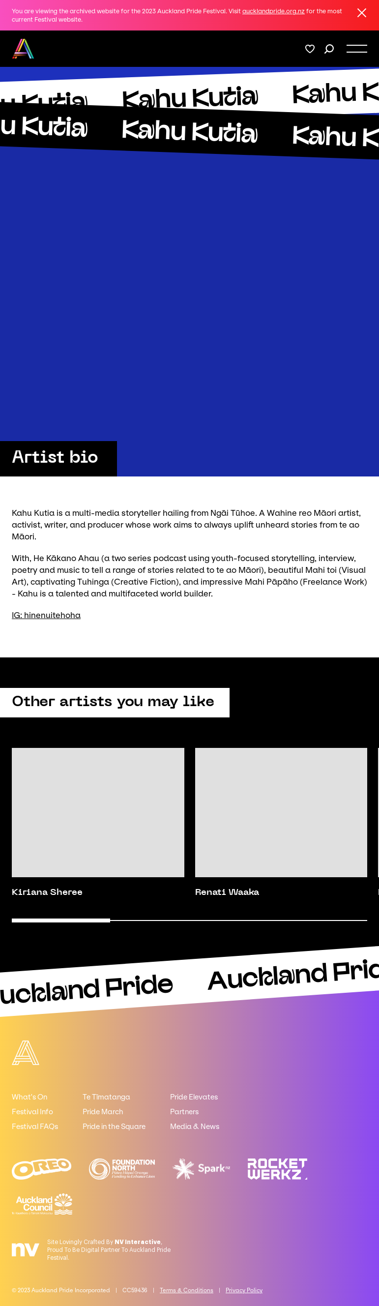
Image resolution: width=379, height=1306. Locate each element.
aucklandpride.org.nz (273, 11)
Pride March (103, 1111)
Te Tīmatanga (106, 1097)
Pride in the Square (114, 1126)
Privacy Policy (244, 1290)
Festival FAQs (35, 1126)
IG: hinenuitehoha (46, 615)
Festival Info (32, 1111)
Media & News (194, 1126)
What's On (29, 1097)
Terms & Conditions (186, 1290)
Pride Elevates (194, 1097)
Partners (184, 1111)
